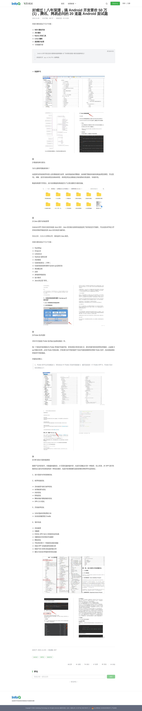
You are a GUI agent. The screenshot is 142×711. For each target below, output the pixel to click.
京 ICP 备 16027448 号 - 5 (83, 708)
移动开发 (49, 657)
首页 (62, 3)
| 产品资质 (113, 708)
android (35, 657)
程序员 (42, 657)
